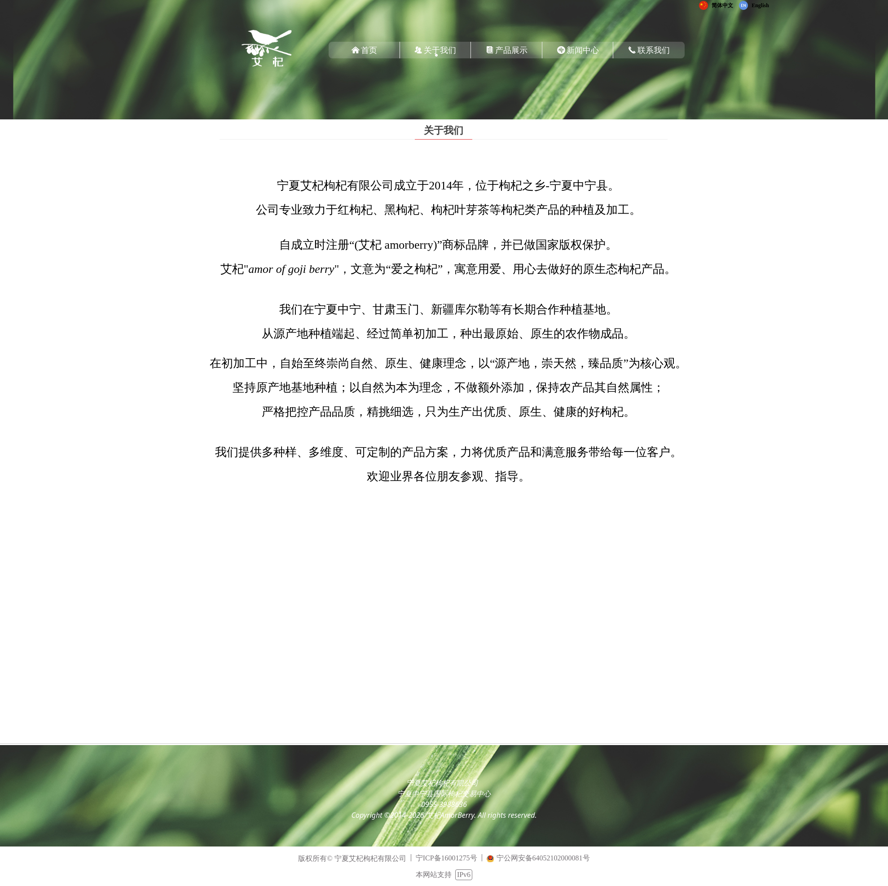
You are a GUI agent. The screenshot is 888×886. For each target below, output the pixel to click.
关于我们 (443, 130)
